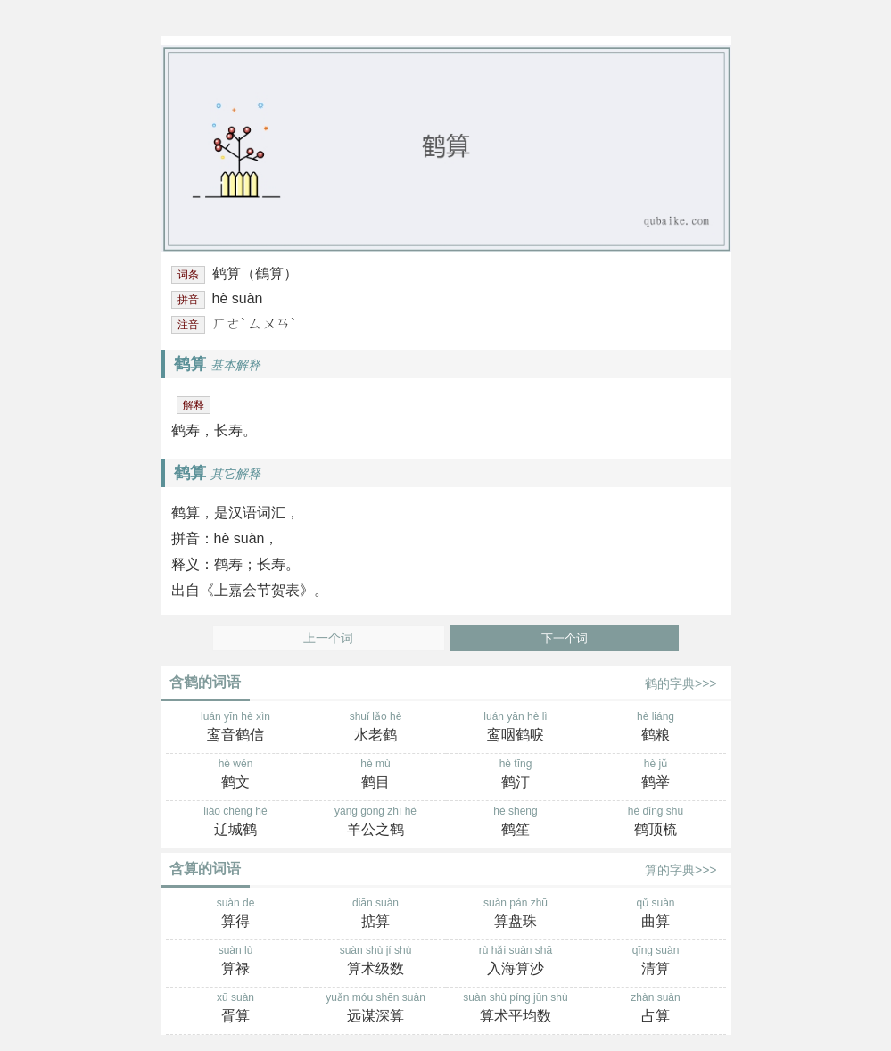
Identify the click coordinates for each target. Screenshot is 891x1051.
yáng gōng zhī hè (376, 822)
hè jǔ (656, 775)
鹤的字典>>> (681, 683)
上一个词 (328, 638)
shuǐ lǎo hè (376, 728)
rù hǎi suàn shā (516, 962)
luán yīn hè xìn (236, 728)
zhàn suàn (656, 1009)
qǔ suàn (656, 914)
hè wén (236, 775)
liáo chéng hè (236, 822)
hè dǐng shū (656, 822)
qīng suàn (656, 962)
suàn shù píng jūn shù (516, 1009)
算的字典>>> (681, 870)
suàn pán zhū (516, 914)
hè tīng (516, 775)
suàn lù (236, 962)
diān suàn (376, 914)
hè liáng (656, 728)
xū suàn (236, 1009)
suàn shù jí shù (376, 962)
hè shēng (516, 822)
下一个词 (564, 638)
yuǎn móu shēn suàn (376, 1009)
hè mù (376, 775)
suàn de (236, 914)
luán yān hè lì (516, 728)
